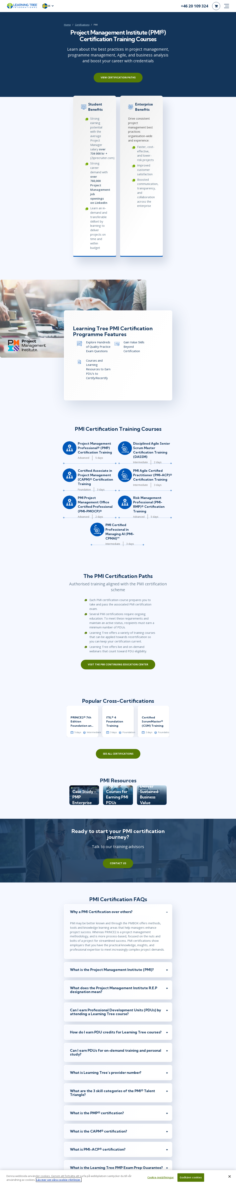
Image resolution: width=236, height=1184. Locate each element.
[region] (118, 1177)
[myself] (71, 1082)
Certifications (42, 28)
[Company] (118, 1135)
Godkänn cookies (191, 1177)
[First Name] (93, 1094)
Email (73, 1101)
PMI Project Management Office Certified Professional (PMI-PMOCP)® (81, 405)
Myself (77, 1082)
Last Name (125, 1087)
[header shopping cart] (216, 8)
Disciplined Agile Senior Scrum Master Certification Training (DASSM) (173, 350)
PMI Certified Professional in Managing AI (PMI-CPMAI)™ (128, 432)
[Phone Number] (118, 1121)
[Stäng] (229, 1176)
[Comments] (118, 1163)
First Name (76, 1087)
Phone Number (79, 1114)
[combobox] (75, 1121)
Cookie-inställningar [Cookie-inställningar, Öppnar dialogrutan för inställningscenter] (160, 1177)
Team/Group (93, 1082)
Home (27, 28)
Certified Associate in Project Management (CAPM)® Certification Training (82, 378)
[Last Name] (142, 1094)
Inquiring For (76, 1078)
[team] (85, 1082)
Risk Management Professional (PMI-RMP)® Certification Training (172, 405)
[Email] (118, 1108)
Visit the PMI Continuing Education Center (118, 544)
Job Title (74, 1142)
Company (76, 1128)
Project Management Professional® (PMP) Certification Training (81, 350)
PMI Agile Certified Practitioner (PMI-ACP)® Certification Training (173, 378)
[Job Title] (118, 1149)
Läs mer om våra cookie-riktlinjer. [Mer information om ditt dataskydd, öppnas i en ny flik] (58, 1180)
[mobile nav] (226, 8)
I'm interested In (79, 1155)
